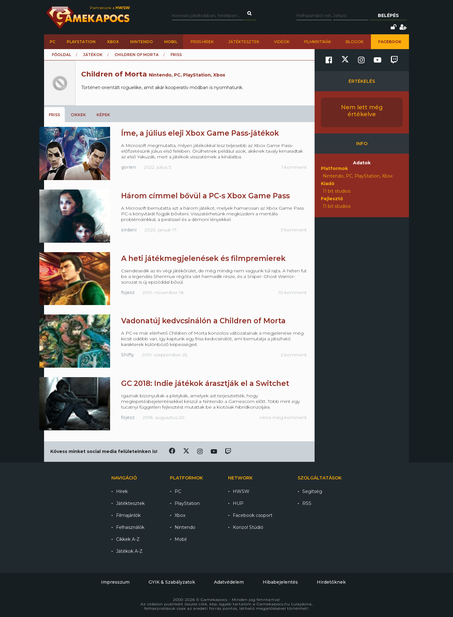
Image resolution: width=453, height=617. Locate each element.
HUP (238, 503)
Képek (103, 114)
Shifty (127, 355)
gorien (128, 167)
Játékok (93, 54)
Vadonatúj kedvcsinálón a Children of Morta (203, 320)
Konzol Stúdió (248, 527)
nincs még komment (283, 417)
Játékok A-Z (129, 551)
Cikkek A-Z (128, 539)
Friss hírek (202, 41)
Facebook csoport (252, 515)
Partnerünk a (110, 7)
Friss (54, 114)
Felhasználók (130, 527)
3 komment (294, 230)
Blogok (354, 41)
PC (52, 41)
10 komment (292, 292)
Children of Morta (137, 54)
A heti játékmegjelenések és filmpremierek (203, 258)
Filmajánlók (128, 515)
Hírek (122, 491)
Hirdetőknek (331, 582)
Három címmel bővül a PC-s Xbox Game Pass (205, 195)
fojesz (128, 292)
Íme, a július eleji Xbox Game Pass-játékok (200, 133)
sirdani (129, 230)
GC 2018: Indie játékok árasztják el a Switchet (205, 383)
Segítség (312, 491)
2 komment (294, 355)
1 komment (294, 167)
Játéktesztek (243, 41)
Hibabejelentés (280, 582)
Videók (281, 41)
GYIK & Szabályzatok (171, 582)
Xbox (113, 41)
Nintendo (141, 41)
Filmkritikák (317, 41)
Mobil (170, 41)
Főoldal (61, 54)
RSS (306, 503)
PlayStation (81, 41)
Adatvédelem (229, 582)
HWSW (241, 491)
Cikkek (78, 114)
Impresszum (115, 582)
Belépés (388, 15)
